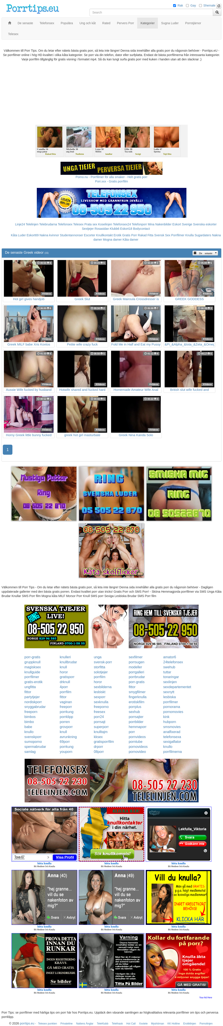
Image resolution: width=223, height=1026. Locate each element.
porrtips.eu (27, 1023)
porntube (135, 742)
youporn (66, 752)
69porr (65, 742)
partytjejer (32, 697)
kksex (98, 737)
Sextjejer (88, 228)
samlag (30, 752)
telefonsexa (172, 737)
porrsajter (136, 717)
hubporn (169, 722)
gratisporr (67, 677)
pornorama (171, 707)
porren (65, 722)
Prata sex (90, 224)
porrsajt (99, 722)
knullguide (32, 672)
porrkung (66, 712)
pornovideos (138, 747)
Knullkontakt (104, 235)
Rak (180, 5)
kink (166, 717)
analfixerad (171, 732)
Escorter (89, 235)
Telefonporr (139, 224)
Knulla (189, 235)
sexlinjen (170, 682)
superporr (101, 727)
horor (64, 672)
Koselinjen (105, 224)
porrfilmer (31, 677)
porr (132, 732)
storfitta (99, 667)
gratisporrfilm (104, 742)
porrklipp (66, 717)
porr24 (99, 717)
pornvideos (137, 737)
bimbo (29, 722)
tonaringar (171, 677)
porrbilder (136, 722)
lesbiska (169, 697)
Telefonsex (65, 224)
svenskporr (32, 737)
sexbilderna (103, 687)
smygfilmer (137, 692)
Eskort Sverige (182, 224)
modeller (135, 667)
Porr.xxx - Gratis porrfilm (111, 181)
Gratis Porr (129, 235)
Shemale (209, 5)
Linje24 (20, 224)
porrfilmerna (172, 752)
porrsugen (136, 662)
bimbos (30, 717)
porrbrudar (137, 677)
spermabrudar (35, 747)
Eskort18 (126, 228)
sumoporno (33, 742)
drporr (98, 747)
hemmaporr (138, 727)
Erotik (118, 235)
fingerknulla (138, 697)
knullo (29, 732)
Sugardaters (202, 235)
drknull (65, 682)
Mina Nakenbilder (160, 224)
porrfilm (99, 677)
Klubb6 (114, 228)
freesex (99, 712)
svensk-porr (103, 662)
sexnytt (168, 692)
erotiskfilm (136, 702)
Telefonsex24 (122, 224)
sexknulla (101, 702)
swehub (169, 667)
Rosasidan (102, 228)
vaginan (66, 702)
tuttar (167, 672)
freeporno (101, 707)
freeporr (66, 707)
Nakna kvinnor (49, 235)
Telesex (78, 224)
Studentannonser (71, 235)
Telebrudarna (48, 224)
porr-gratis (32, 657)
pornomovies (173, 712)
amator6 (169, 657)
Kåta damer (130, 239)
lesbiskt (99, 692)
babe (28, 727)
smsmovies (172, 727)
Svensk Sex (162, 235)
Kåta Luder (18, 235)
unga (98, 657)
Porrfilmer (177, 235)
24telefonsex (173, 662)
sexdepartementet (177, 687)
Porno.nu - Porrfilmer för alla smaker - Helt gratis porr (111, 177)
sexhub (134, 712)
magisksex (32, 667)
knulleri (65, 657)
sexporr (99, 697)
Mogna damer (112, 239)
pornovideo (137, 752)
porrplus (135, 707)
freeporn (30, 712)
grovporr (66, 727)
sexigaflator (172, 742)
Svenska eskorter (205, 224)
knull (63, 667)
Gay (193, 5)
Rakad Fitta (146, 235)
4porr (64, 687)
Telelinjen (32, 224)
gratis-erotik (33, 682)
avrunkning (68, 737)
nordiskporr (33, 702)
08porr (99, 752)
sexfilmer (136, 657)
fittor (132, 687)
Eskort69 (33, 235)
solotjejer (101, 672)
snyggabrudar (35, 707)
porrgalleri (136, 672)
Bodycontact (141, 228)
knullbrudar (68, 662)
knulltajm (101, 732)
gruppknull (32, 662)
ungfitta (30, 687)
